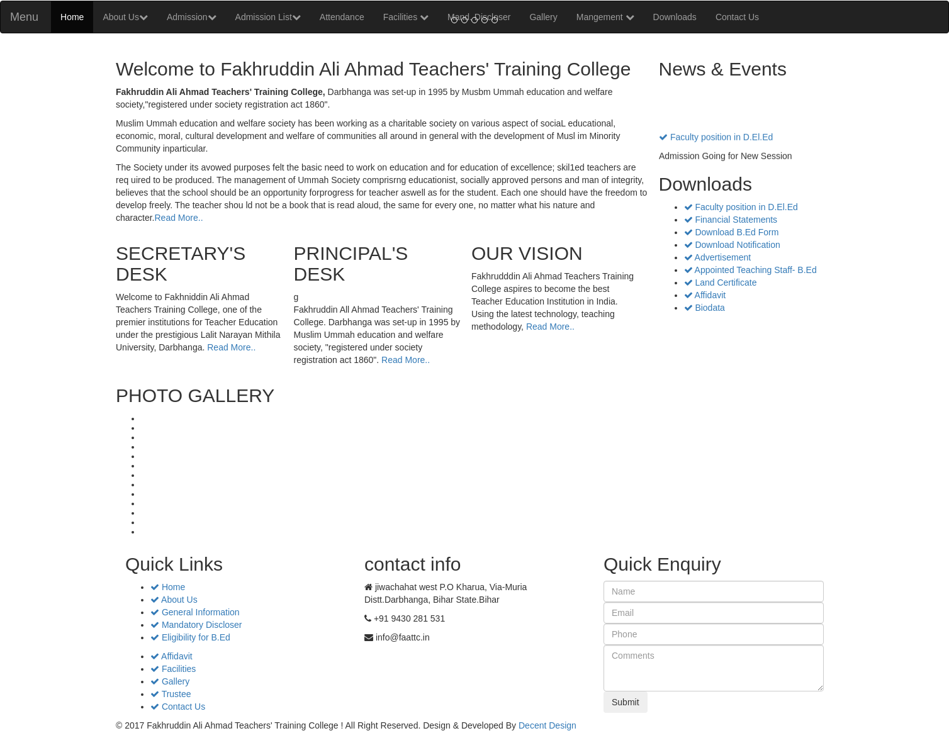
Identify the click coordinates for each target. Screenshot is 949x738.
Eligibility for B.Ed (190, 637)
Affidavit (705, 295)
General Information (195, 612)
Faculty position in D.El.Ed (716, 143)
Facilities (173, 669)
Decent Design (547, 725)
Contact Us (177, 707)
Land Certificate (720, 282)
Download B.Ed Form (731, 232)
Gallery (169, 681)
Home (72, 17)
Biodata (704, 308)
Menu (24, 17)
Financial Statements (731, 220)
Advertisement (717, 257)
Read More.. (178, 218)
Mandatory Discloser (196, 625)
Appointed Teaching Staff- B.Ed (750, 270)
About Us (125, 17)
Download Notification (732, 245)
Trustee (170, 694)
